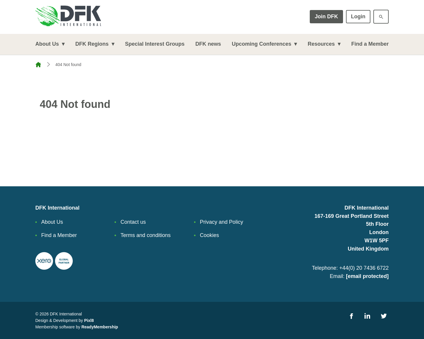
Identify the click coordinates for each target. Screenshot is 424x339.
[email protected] (367, 276)
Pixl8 (89, 320)
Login (358, 16)
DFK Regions (92, 44)
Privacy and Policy (221, 222)
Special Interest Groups (155, 44)
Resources (321, 44)
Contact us (133, 222)
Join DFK (326, 16)
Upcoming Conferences (261, 44)
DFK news (208, 44)
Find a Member (370, 44)
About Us (47, 44)
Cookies (209, 235)
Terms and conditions (145, 235)
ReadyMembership (99, 327)
